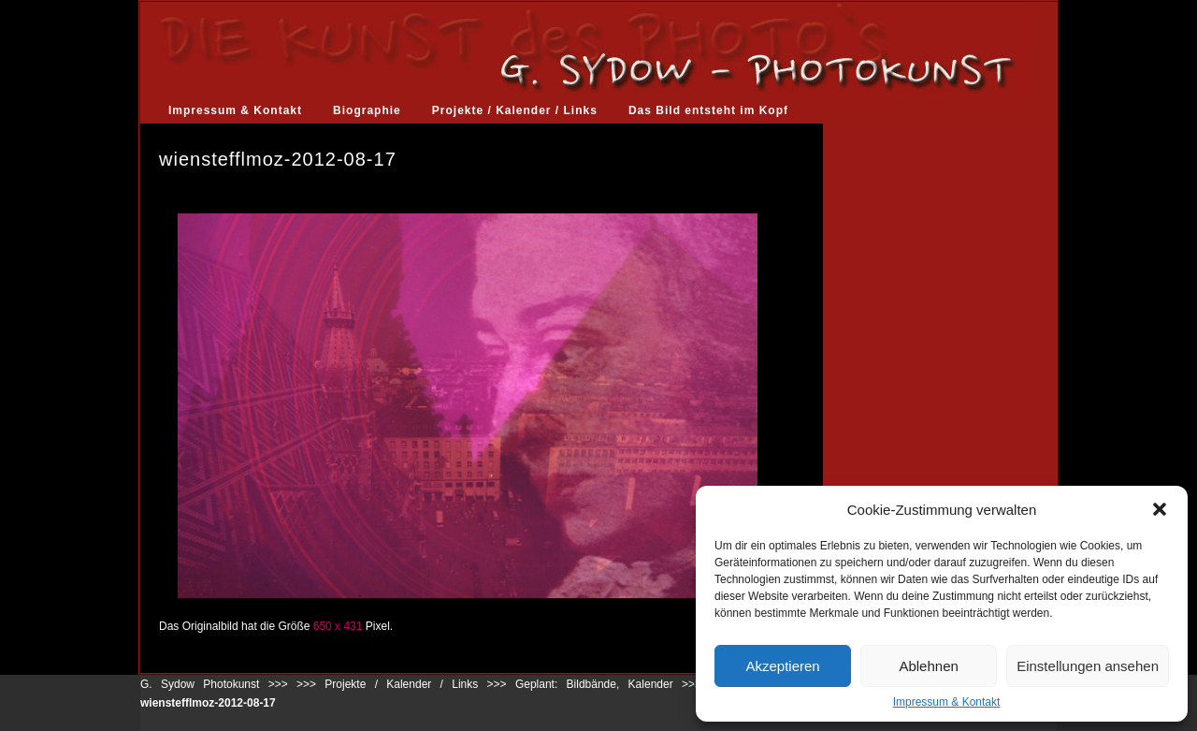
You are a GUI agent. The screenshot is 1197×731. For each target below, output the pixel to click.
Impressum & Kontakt (947, 702)
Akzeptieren (782, 666)
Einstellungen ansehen (1088, 666)
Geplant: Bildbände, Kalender (594, 684)
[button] (1159, 509)
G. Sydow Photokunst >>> (214, 684)
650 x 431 (338, 626)
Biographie (367, 110)
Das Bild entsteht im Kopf (708, 110)
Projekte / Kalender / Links (515, 110)
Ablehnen (928, 666)
